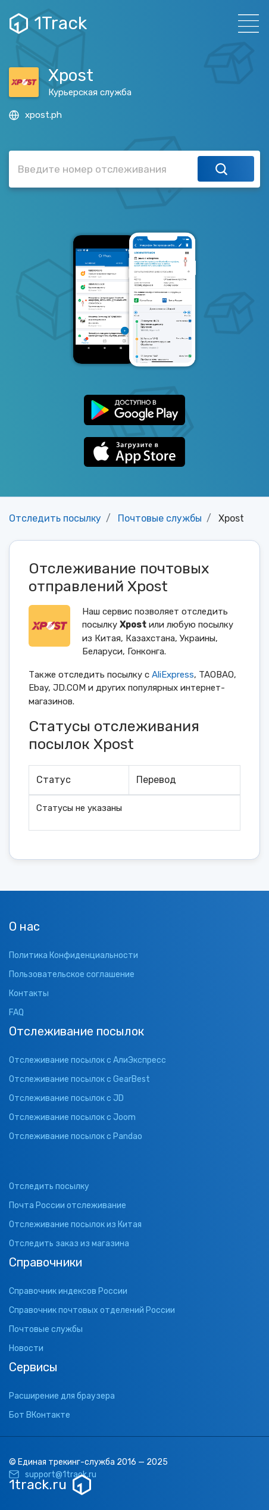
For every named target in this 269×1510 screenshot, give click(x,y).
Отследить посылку (55, 518)
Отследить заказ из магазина (69, 1243)
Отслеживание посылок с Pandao (75, 1136)
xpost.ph (35, 115)
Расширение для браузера (62, 1396)
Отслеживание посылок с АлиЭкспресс (87, 1060)
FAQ (16, 1012)
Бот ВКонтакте (39, 1415)
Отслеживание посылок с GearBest (79, 1079)
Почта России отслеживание (67, 1205)
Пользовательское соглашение (71, 974)
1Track (48, 23)
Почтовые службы (160, 518)
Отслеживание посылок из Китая (75, 1224)
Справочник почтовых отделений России (92, 1310)
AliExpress (173, 674)
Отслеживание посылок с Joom (72, 1117)
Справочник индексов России (68, 1291)
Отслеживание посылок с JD (66, 1098)
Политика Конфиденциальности (73, 955)
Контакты (29, 993)
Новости (26, 1348)
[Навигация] (244, 23)
